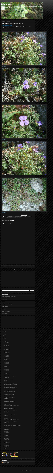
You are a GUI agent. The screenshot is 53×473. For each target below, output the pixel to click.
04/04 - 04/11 (6, 373)
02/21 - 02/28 (6, 436)
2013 (4, 337)
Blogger (32, 470)
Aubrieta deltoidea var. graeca (18, 216)
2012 (4, 338)
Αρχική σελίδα (17, 266)
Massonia (5, 380)
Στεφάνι (5, 423)
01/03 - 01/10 (6, 446)
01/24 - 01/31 (6, 442)
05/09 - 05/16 (6, 366)
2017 (4, 331)
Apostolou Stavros (6, 462)
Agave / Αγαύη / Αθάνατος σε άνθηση (8, 304)
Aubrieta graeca (26, 216)
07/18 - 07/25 (6, 352)
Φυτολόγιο (6, 4)
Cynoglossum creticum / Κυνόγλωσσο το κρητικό (11, 405)
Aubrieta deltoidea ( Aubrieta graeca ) (9, 401)
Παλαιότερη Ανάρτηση (30, 266)
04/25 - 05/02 (6, 369)
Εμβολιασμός (6, 418)
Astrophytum (4, 309)
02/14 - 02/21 (6, 438)
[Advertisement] (18, 256)
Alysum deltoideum (10, 216)
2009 (4, 448)
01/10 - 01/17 (6, 445)
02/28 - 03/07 (6, 435)
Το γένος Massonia (5, 306)
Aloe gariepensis (6, 429)
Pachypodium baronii (7, 426)
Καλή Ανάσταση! (6, 377)
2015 (4, 334)
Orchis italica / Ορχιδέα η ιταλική (9, 394)
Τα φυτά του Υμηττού (5, 299)
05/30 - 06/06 (6, 362)
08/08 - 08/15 (6, 348)
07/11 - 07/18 (6, 353)
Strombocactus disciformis (8, 416)
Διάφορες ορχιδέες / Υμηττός (8, 395)
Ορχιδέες (3, 301)
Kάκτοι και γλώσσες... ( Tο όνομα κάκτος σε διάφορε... (12, 425)
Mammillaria (4, 308)
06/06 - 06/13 (6, 360)
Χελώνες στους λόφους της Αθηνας (9, 391)
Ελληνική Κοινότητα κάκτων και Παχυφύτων (9, 296)
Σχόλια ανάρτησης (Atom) (20, 269)
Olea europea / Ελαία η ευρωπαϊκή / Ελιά (10, 421)
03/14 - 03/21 (6, 432)
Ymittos (20, 217)
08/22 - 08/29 (6, 345)
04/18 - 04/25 (6, 370)
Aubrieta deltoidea (7, 25)
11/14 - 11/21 (6, 342)
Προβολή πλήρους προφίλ (6, 463)
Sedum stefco (6, 398)
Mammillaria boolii (6, 411)
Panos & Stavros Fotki (5, 313)
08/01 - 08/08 (6, 349)
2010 (4, 341)
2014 (4, 335)
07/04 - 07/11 (6, 355)
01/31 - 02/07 (6, 441)
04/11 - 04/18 (6, 372)
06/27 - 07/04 (6, 356)
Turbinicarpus (6, 415)
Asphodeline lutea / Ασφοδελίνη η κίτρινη (10, 409)
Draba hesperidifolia (15, 217)
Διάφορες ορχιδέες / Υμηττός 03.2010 (9, 397)
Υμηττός (6, 216)
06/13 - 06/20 (6, 359)
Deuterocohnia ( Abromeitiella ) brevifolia (10, 388)
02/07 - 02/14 (6, 439)
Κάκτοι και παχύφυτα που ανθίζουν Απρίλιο (10, 376)
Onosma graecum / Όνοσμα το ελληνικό (10, 402)
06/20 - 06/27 (6, 358)
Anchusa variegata (6, 404)
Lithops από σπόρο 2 (7, 381)
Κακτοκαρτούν (6, 412)
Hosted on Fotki (4, 66)
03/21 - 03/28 (6, 431)
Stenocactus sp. (6, 422)
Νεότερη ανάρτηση (5, 266)
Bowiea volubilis (6, 390)
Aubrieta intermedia (8, 217)
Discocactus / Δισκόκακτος (6, 311)
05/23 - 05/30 (6, 363)
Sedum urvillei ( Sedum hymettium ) (9, 408)
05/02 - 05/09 (6, 367)
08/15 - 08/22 (6, 346)
